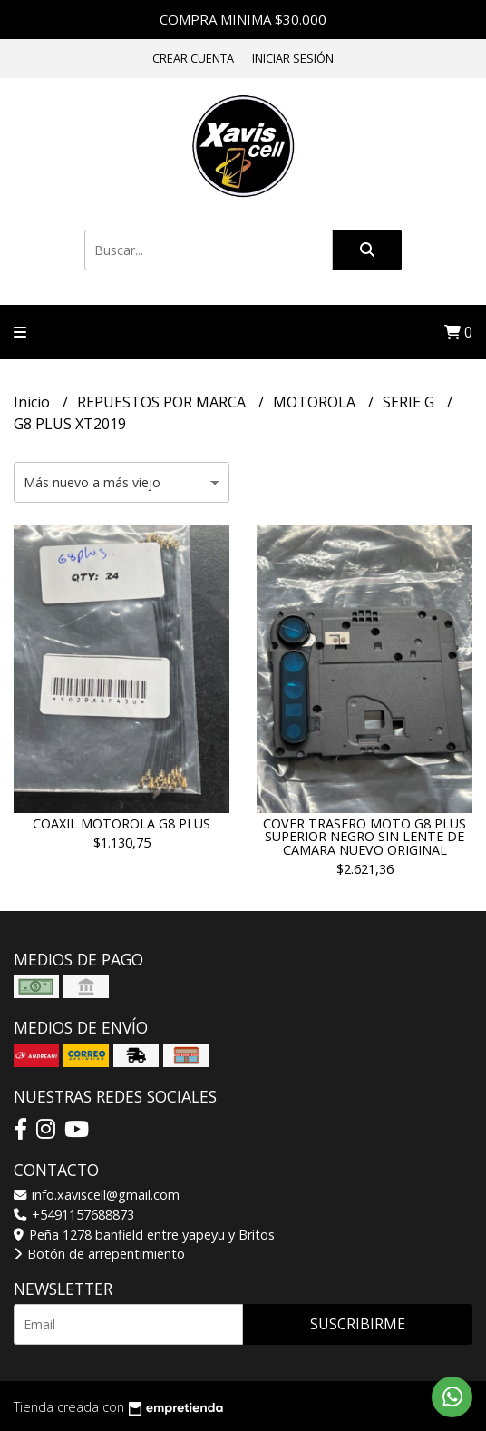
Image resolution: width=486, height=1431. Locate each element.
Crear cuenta (193, 58)
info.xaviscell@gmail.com (97, 1194)
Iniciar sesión (293, 58)
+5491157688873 (74, 1214)
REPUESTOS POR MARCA (163, 402)
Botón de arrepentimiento (99, 1253)
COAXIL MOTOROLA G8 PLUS (121, 823)
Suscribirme (357, 1324)
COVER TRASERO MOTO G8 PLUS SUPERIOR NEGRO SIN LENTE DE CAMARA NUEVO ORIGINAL (364, 836)
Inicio (33, 402)
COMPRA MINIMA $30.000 (243, 19)
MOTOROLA (316, 402)
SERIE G (410, 402)
